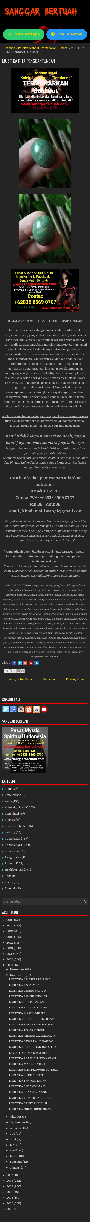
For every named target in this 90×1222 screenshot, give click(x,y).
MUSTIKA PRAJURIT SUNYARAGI (32, 1058)
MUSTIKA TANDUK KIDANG (29, 1080)
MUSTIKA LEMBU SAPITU (27, 990)
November (18, 975)
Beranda (9, 48)
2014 (10, 1192)
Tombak (10, 888)
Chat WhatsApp (24, 34)
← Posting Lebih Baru (17, 679)
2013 (10, 1197)
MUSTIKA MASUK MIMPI (27, 1013)
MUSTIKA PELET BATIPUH (28, 1103)
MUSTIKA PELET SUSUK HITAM (32, 1019)
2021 (10, 948)
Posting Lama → (77, 679)
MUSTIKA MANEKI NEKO (27, 1064)
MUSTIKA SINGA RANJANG (28, 1001)
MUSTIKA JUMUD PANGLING (30, 1097)
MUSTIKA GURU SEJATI (26, 1075)
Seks (8, 876)
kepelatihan (13, 795)
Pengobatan (13, 857)
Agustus (16, 1128)
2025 (10, 925)
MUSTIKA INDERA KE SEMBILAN (32, 1035)
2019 (10, 959)
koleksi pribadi (28, 48)
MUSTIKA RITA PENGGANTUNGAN (28, 60)
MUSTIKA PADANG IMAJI (27, 1086)
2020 (10, 953)
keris (8, 801)
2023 (10, 937)
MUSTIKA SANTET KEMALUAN (31, 1024)
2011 (9, 1209)
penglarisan (13, 851)
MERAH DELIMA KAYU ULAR (29, 1052)
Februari (16, 1161)
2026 (10, 920)
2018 (10, 965)
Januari (15, 1167)
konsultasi (12, 813)
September (18, 1122)
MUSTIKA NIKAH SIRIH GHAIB (30, 1109)
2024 (10, 931)
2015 (10, 1186)
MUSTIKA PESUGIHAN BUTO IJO (32, 1047)
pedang (10, 832)
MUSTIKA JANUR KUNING (28, 996)
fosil (8, 788)
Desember (17, 969)
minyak (10, 819)
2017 (10, 1175)
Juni (13, 1139)
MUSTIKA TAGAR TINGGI (26, 1030)
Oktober (16, 1116)
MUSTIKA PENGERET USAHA (29, 979)
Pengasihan (13, 844)
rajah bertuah (14, 869)
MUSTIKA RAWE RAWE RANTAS (31, 1041)
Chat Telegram (66, 34)
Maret (14, 1156)
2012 (10, 1203)
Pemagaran (48, 48)
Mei (13, 1145)
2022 (10, 942)
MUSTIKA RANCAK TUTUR (28, 1007)
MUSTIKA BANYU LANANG (28, 1092)
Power (63, 48)
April (14, 1150)
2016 (10, 1180)
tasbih (9, 882)
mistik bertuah (15, 826)
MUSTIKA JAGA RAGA (24, 985)
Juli (13, 1133)
